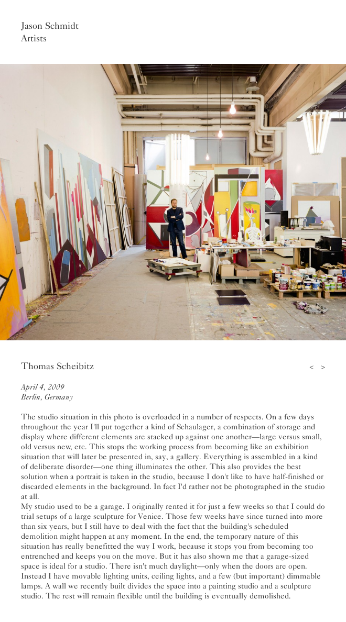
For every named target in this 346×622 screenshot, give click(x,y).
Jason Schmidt (50, 25)
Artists (34, 38)
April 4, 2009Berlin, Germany (47, 392)
